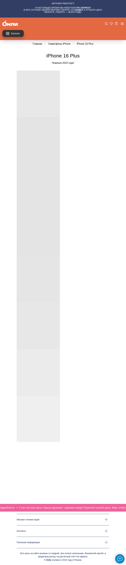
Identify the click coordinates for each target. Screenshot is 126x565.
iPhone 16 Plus (85, 43)
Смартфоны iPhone (59, 43)
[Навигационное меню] (122, 23)
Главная (37, 43)
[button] (106, 23)
